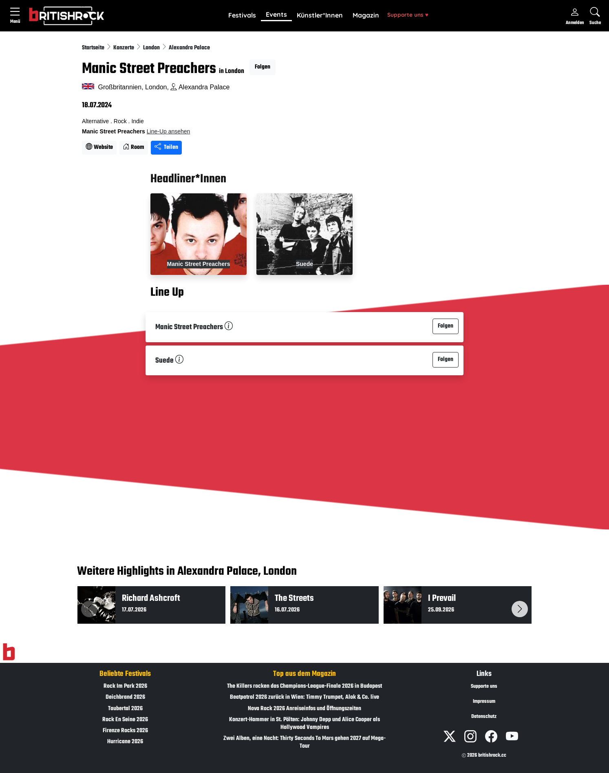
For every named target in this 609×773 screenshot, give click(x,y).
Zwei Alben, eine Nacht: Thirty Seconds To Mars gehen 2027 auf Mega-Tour (304, 742)
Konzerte (124, 48)
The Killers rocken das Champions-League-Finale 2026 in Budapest (304, 686)
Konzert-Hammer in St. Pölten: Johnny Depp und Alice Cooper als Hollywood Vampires (304, 723)
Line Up (167, 292)
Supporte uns (407, 14)
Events (276, 14)
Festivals (242, 15)
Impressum (484, 702)
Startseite (94, 48)
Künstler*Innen (320, 15)
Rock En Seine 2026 (125, 719)
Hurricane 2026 (125, 741)
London (152, 48)
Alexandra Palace (189, 48)
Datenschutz (483, 717)
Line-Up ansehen (168, 131)
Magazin (366, 15)
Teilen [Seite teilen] (166, 147)
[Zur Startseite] (9, 652)
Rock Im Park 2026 (125, 686)
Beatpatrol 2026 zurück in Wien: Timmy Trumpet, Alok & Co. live (304, 697)
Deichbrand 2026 (125, 697)
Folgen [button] (262, 67)
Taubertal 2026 (125, 708)
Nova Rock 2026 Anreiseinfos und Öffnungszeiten (304, 708)
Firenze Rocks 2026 (125, 730)
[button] (242, 15)
